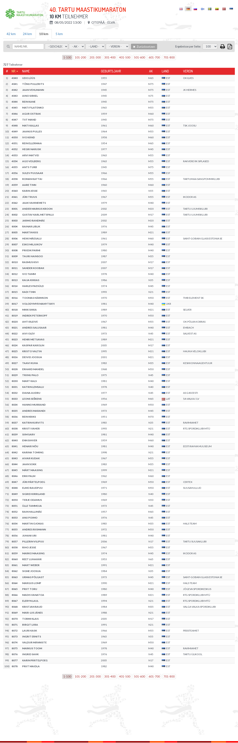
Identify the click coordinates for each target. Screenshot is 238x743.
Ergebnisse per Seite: (188, 46)
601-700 (154, 57)
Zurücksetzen (144, 46)
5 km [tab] (59, 34)
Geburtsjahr (111, 71)
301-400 (110, 57)
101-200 (80, 57)
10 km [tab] (43, 34)
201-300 (95, 57)
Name (26, 71)
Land (165, 71)
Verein (188, 71)
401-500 (124, 57)
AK (151, 71)
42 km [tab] (11, 34)
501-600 (139, 57)
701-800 (169, 57)
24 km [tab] (27, 34)
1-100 (67, 57)
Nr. (14, 71)
